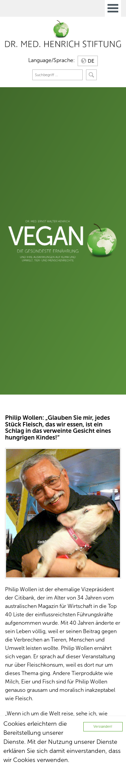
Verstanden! (102, 726)
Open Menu (113, 8)
